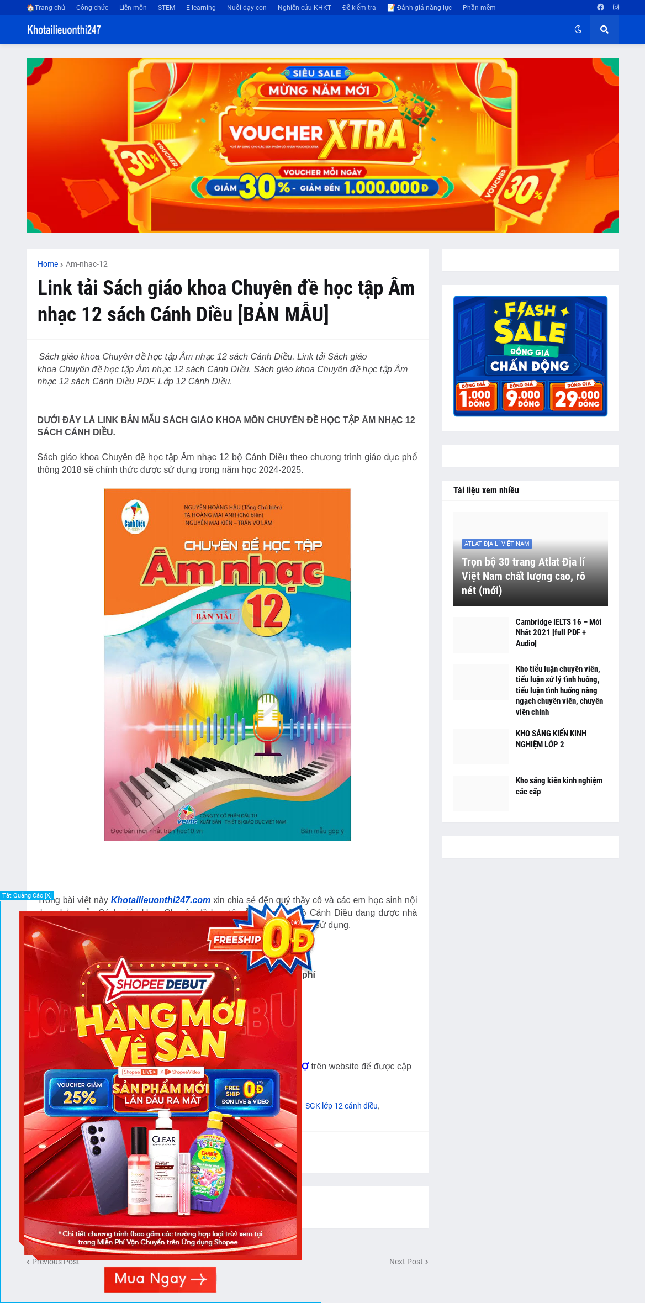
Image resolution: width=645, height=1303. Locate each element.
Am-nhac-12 (87, 264)
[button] (578, 29)
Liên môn (133, 8)
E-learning (201, 8)
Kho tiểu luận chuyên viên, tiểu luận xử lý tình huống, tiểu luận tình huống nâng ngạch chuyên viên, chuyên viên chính (559, 690)
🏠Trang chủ (46, 8)
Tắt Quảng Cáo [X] (27, 895)
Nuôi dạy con (247, 8)
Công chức (92, 8)
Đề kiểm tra (359, 8)
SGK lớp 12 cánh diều (341, 1106)
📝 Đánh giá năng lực (419, 8)
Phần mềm (479, 8)
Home (48, 264)
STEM (166, 8)
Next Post (406, 1261)
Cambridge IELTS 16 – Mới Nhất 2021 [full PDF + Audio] (559, 632)
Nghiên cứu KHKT (304, 8)
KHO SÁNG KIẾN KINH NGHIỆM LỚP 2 (551, 739)
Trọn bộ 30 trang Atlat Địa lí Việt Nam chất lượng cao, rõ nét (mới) (523, 576)
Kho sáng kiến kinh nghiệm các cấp (559, 786)
